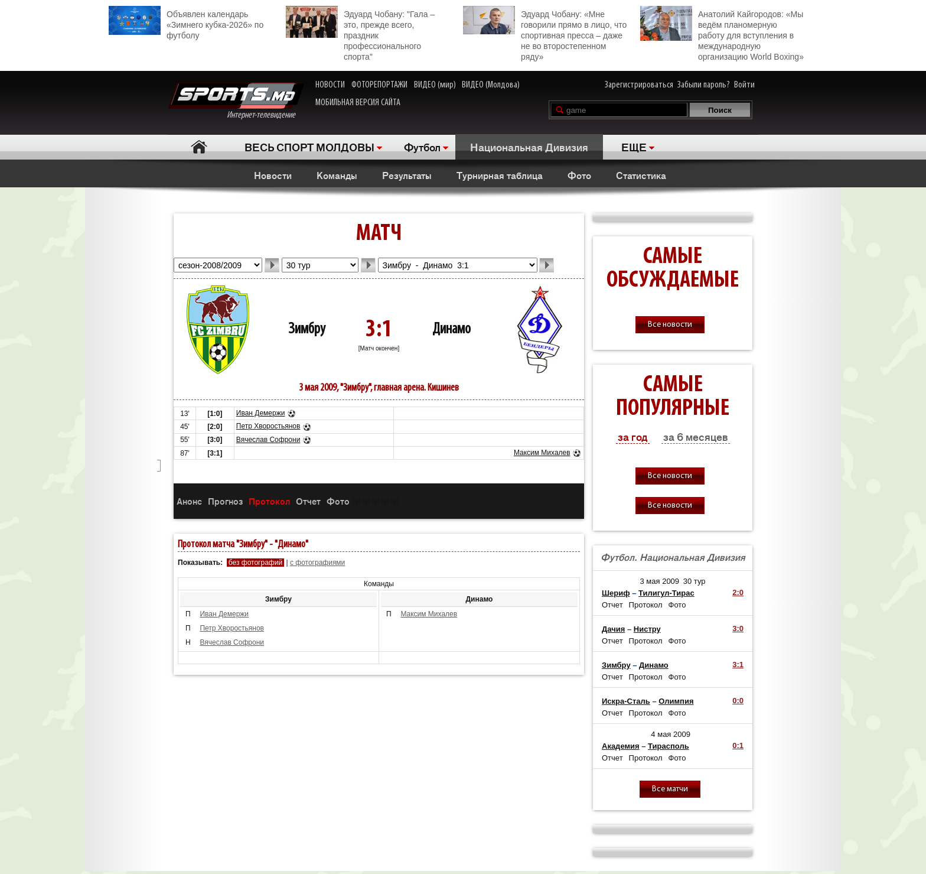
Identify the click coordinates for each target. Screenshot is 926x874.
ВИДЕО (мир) (435, 85)
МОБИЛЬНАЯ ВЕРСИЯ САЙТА (357, 103)
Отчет (308, 500)
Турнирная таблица (500, 174)
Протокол (269, 500)
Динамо (451, 329)
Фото (579, 174)
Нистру (647, 629)
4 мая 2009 (670, 734)
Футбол (422, 146)
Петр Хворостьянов (268, 426)
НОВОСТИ (330, 85)
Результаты (407, 174)
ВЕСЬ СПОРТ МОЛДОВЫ (309, 146)
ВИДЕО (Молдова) (491, 85)
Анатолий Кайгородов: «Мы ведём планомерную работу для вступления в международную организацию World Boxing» (722, 33)
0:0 (738, 700)
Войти (744, 85)
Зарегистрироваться (639, 85)
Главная (199, 147)
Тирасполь (668, 746)
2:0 (738, 592)
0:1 (738, 745)
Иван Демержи (260, 413)
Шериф (616, 593)
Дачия (613, 629)
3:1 (738, 664)
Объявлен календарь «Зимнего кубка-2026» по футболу (186, 23)
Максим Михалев (542, 453)
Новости (273, 174)
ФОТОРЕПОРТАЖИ (379, 85)
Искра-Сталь (626, 701)
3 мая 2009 (659, 581)
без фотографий (255, 562)
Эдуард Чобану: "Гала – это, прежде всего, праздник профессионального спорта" (360, 33)
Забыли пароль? (703, 85)
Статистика (641, 174)
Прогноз (225, 500)
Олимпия (675, 701)
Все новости (670, 324)
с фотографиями (317, 562)
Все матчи (670, 789)
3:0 (738, 628)
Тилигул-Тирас (666, 593)
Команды (337, 174)
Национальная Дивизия (529, 146)
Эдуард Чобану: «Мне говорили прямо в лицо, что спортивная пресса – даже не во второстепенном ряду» (545, 33)
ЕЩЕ (634, 146)
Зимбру (306, 329)
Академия (621, 746)
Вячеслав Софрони (268, 440)
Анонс (189, 500)
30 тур (694, 581)
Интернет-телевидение (236, 101)
